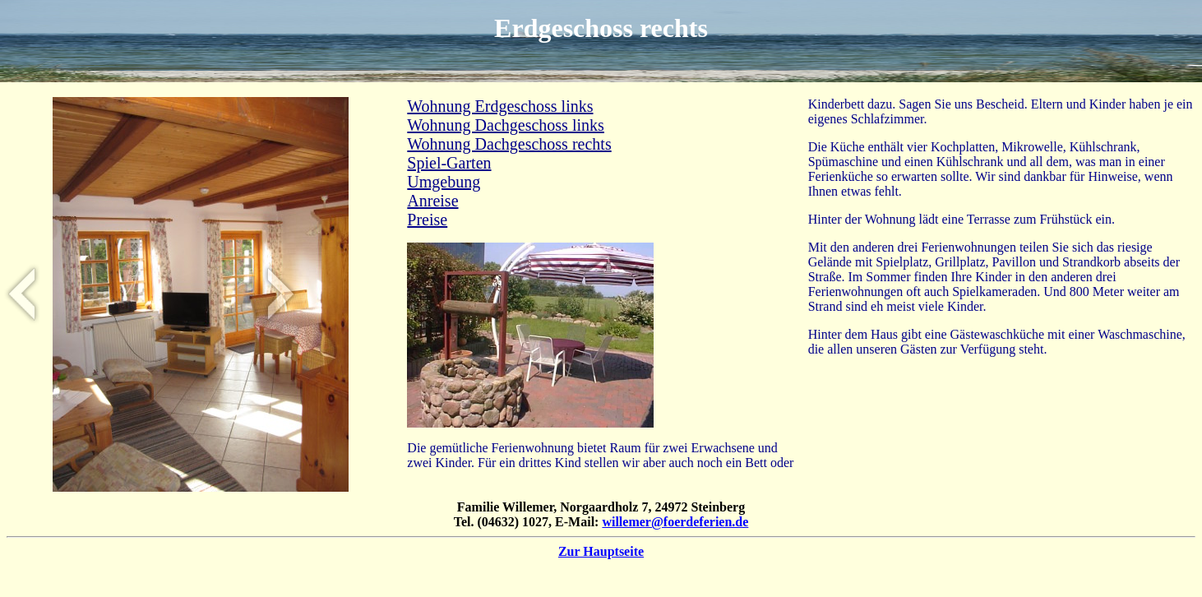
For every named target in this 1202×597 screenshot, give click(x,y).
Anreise (432, 201)
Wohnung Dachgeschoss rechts (509, 144)
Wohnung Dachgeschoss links (505, 125)
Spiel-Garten (449, 163)
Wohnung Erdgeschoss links (500, 106)
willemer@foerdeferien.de (675, 522)
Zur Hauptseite (601, 551)
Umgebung (443, 182)
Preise (427, 220)
